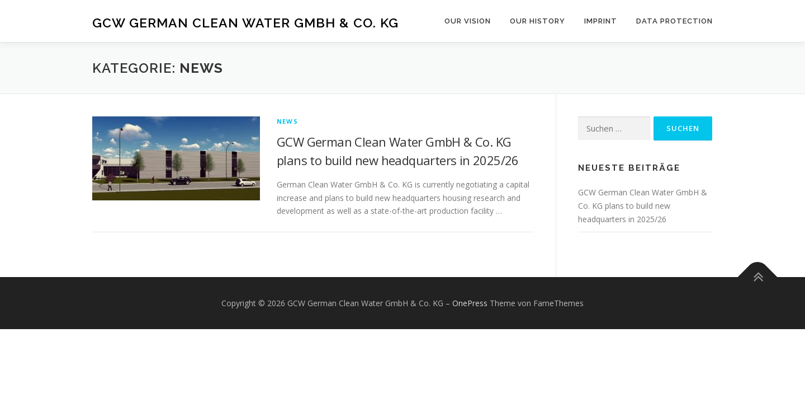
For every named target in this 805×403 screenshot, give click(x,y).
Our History (537, 21)
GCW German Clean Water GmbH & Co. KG (245, 22)
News (287, 121)
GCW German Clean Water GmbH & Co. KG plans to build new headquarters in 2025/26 (642, 205)
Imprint (600, 21)
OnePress (469, 303)
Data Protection (674, 21)
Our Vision (467, 21)
